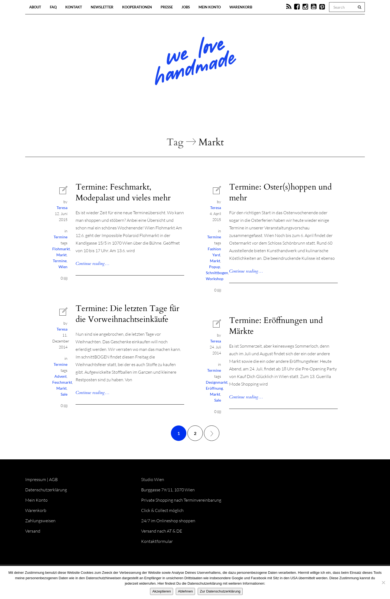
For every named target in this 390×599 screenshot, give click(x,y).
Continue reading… (92, 264)
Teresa (62, 207)
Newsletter (102, 7)
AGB (53, 479)
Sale (64, 394)
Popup (214, 266)
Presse (167, 7)
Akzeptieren (161, 591)
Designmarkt (216, 382)
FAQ (53, 7)
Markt (61, 254)
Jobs (185, 7)
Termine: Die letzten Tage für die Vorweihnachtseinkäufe (127, 314)
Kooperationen (137, 7)
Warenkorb (240, 7)
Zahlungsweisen (40, 520)
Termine (60, 237)
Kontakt (73, 7)
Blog (139, 119)
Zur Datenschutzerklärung (220, 591)
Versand (32, 531)
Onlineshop (242, 119)
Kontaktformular (157, 541)
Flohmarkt (61, 248)
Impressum (35, 479)
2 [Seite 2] (195, 433)
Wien (62, 266)
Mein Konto (210, 7)
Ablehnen (185, 591)
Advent (60, 376)
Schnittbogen (217, 272)
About (35, 7)
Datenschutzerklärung (46, 489)
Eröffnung (214, 388)
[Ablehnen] (383, 582)
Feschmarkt (62, 382)
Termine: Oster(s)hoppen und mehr (280, 192)
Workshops (185, 119)
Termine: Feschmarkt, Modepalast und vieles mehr (123, 192)
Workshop (214, 278)
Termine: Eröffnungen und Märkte (276, 326)
